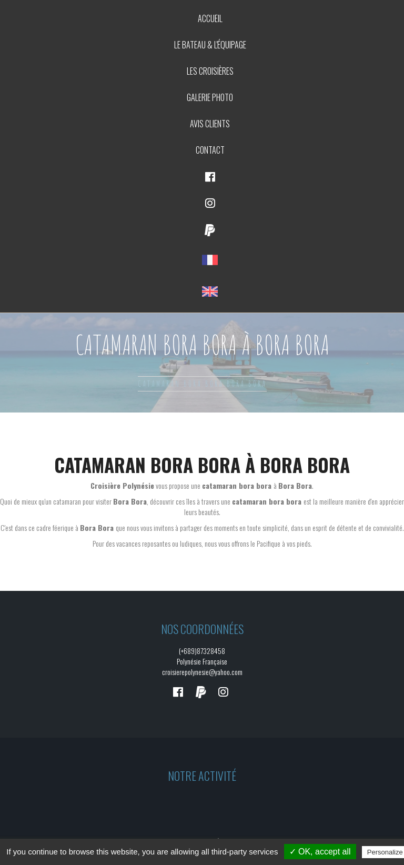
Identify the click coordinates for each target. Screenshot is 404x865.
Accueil (210, 18)
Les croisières (210, 71)
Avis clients (210, 123)
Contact (210, 150)
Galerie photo (210, 97)
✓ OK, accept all (320, 851)
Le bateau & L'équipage (210, 44)
